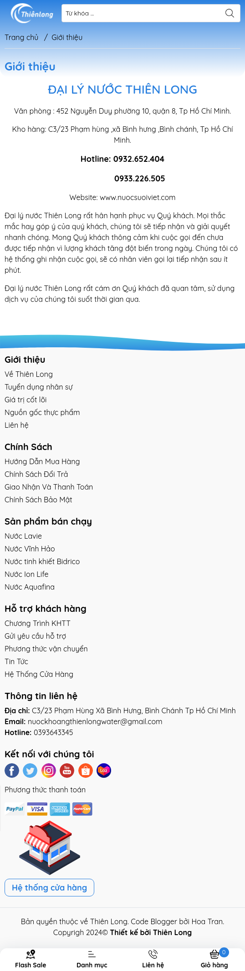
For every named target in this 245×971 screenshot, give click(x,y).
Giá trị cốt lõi (26, 399)
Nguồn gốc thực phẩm (42, 412)
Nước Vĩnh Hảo (30, 548)
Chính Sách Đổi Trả (36, 474)
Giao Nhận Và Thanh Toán (49, 486)
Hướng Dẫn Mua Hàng (42, 461)
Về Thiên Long (29, 374)
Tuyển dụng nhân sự (38, 386)
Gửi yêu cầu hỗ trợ (35, 636)
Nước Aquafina (30, 586)
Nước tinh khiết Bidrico (42, 561)
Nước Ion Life (27, 574)
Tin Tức (16, 661)
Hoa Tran (207, 921)
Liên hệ (17, 425)
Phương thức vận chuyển (46, 648)
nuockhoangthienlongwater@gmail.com (95, 721)
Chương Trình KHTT (38, 623)
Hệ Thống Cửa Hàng (39, 674)
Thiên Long (109, 921)
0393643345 (53, 732)
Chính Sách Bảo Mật (38, 499)
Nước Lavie (23, 536)
